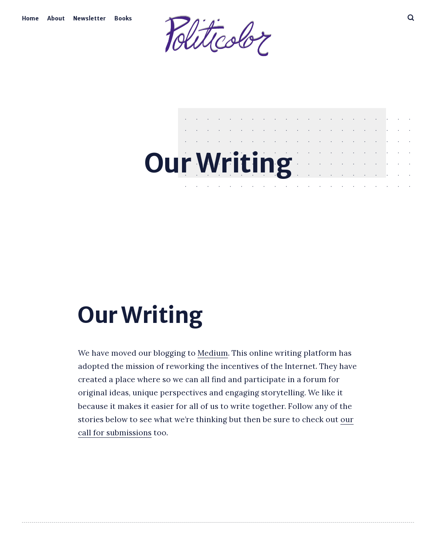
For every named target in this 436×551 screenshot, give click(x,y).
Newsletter (89, 18)
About (56, 18)
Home (30, 18)
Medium (213, 353)
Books (123, 18)
